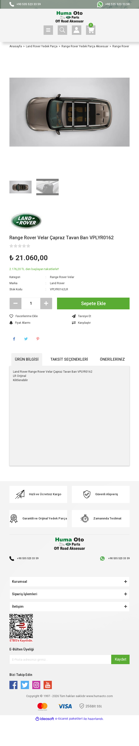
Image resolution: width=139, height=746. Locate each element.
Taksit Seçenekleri (69, 359)
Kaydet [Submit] (120, 659)
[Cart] (90, 30)
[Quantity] (30, 303)
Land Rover (57, 283)
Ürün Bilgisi (27, 359)
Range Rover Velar (62, 277)
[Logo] (69, 17)
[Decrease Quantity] (15, 303)
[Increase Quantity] (46, 303)
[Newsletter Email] (69, 659)
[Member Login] (76, 30)
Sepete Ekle (93, 303)
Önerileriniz (112, 359)
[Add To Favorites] (38, 316)
